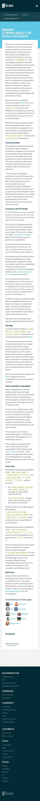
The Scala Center (8, 722)
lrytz (11, 604)
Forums (4, 713)
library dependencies (13, 591)
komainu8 (21, 609)
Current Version (7, 695)
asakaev (13, 614)
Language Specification (10, 686)
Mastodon (5, 769)
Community (6, 707)
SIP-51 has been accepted (21, 235)
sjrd (11, 609)
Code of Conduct (8, 751)
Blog (4, 748)
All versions (6, 698)
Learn (24, 15)
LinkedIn (5, 781)
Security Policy (7, 757)
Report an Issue (7, 736)
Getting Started (10, 15)
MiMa (21, 103)
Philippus (24, 614)
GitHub (4, 766)
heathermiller (15, 623)
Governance (6, 745)
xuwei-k (13, 619)
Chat (4, 716)
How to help (6, 733)
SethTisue (22, 604)
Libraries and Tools (9, 719)
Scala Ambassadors (9, 710)
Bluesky (5, 772)
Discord (5, 778)
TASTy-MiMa (10, 452)
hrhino (23, 619)
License (4, 754)
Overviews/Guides (8, 683)
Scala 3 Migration (11, 18)
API (3, 680)
